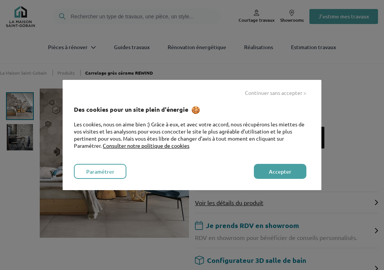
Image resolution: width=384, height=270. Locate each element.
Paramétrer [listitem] (100, 171)
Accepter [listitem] (280, 171)
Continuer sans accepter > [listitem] (275, 92)
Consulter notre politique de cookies (146, 145)
